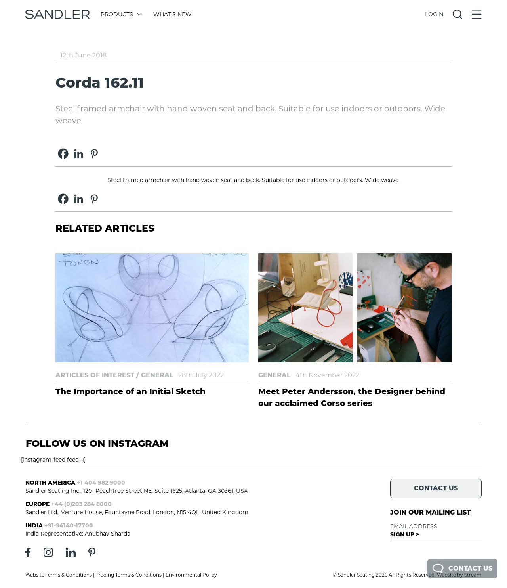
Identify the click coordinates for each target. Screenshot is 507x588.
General (157, 375)
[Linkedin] (79, 154)
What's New (172, 14)
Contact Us (462, 568)
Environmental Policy (191, 575)
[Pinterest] (94, 154)
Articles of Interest (94, 375)
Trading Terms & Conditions (129, 575)
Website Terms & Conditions (58, 575)
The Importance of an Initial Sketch (130, 391)
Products (121, 14)
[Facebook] (63, 154)
